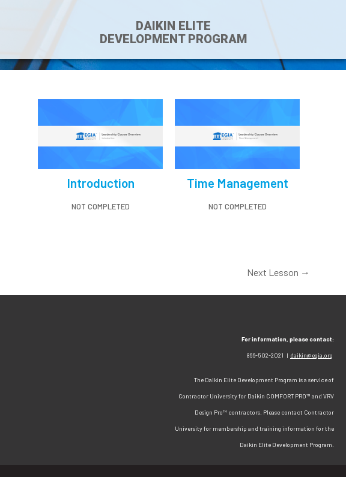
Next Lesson (278, 272)
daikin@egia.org (311, 355)
